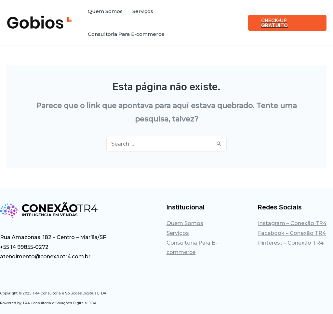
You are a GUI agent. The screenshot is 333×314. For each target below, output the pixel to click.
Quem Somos (184, 223)
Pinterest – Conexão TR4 (291, 243)
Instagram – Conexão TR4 (292, 223)
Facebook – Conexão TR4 (292, 233)
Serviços (177, 233)
